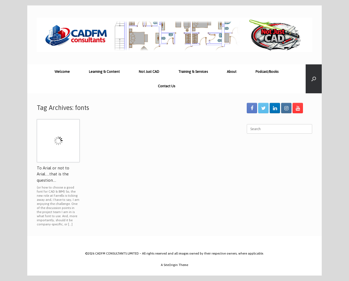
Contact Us (166, 86)
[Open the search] (314, 78)
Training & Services (193, 72)
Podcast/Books (266, 72)
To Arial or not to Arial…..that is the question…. (53, 174)
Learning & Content (104, 72)
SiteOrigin (171, 265)
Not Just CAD (149, 72)
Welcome (62, 72)
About (231, 72)
